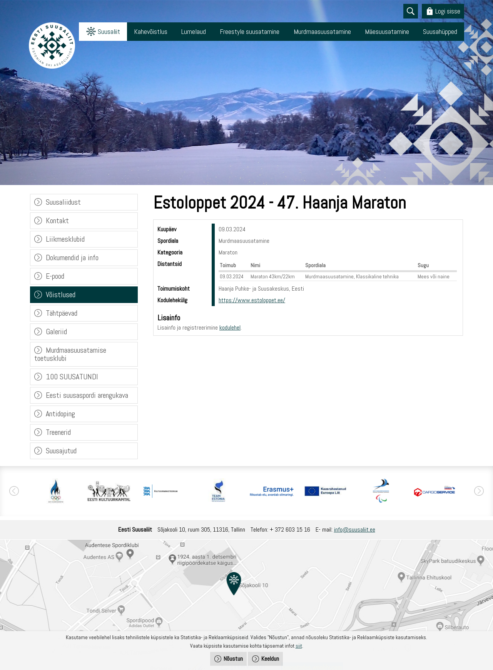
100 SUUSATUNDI (72, 377)
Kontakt (57, 220)
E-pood (55, 276)
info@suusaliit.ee (354, 529)
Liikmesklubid (65, 239)
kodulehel (230, 327)
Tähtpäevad (61, 313)
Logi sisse (447, 11)
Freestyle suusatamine (249, 31)
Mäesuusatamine (387, 31)
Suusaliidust (63, 202)
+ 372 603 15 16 (290, 529)
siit (299, 645)
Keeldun (270, 659)
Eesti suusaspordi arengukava (87, 395)
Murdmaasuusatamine (322, 31)
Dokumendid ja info (72, 258)
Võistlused (60, 295)
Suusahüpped (440, 31)
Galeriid (56, 332)
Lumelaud (193, 31)
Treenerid (58, 432)
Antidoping (60, 414)
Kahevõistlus (150, 31)
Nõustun (233, 659)
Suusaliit (109, 31)
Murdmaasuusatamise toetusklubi (70, 354)
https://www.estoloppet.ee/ (252, 300)
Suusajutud (61, 451)
